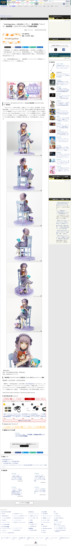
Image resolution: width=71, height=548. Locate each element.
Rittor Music (31, 511)
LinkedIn (40, 47)
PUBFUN (56, 520)
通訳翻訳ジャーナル (47, 518)
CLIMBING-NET (33, 526)
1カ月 (68, 18)
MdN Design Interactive (47, 528)
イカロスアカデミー (47, 522)
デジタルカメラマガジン (6, 528)
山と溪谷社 (31, 522)
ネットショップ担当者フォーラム (20, 515)
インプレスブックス (18, 528)
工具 (48, 6)
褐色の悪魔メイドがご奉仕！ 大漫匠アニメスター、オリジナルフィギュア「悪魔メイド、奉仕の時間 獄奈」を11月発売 (62, 150)
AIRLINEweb (45, 513)
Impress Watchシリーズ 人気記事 (60, 176)
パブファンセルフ (58, 521)
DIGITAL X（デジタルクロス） (20, 522)
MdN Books (45, 526)
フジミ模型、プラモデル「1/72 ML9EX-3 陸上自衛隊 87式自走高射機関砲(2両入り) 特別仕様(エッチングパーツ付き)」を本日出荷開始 (62, 91)
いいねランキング (65, 56)
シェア (19, 47)
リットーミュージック (34, 513)
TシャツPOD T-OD (34, 518)
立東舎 (31, 520)
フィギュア (26, 6)
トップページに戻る (24, 502)
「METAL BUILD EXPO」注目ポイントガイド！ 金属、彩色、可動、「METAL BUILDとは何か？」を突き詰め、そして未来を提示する (62, 233)
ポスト (8, 47)
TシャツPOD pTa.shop (60, 525)
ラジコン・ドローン (40, 399)
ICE (54, 511)
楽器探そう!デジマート (34, 515)
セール (56, 6)
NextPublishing (17, 530)
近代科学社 (31, 528)
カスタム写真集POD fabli (60, 528)
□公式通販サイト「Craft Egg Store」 (11, 461)
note (33, 47)
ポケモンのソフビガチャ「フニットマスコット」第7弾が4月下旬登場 (63, 75)
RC (36, 6)
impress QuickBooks (59, 518)
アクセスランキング (57, 16)
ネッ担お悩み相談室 (6, 524)
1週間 (62, 18)
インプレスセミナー (18, 520)
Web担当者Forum (5, 515)
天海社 (56, 513)
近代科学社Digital (33, 530)
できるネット (4, 530)
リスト (13, 47)
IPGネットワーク (57, 524)
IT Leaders (4, 520)
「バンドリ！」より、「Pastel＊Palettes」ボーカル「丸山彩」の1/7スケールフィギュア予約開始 (39, 477)
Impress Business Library (19, 518)
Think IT (3, 513)
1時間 (51, 18)
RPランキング (54, 56)
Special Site (55, 39)
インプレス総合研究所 (6, 518)
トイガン (32, 6)
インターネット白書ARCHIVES (8, 532)
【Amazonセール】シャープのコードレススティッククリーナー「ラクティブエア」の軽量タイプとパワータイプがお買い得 (62, 68)
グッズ (40, 6)
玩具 (44, 6)
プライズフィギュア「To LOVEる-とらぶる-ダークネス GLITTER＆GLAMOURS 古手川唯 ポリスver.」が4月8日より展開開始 (62, 113)
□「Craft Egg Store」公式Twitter (9, 463)
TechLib (44, 532)
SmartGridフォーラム (18, 513)
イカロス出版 (44, 511)
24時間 (57, 18)
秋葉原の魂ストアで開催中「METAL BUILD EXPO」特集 (60, 200)
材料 (52, 6)
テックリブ (43, 530)
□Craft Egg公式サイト (7, 459)
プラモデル (19, 6)
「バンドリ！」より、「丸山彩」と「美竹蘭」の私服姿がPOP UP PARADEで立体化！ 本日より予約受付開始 (17, 491)
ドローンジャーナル (6, 522)
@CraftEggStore (30, 383)
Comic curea (57, 515)
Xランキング (55, 54)
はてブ (26, 47)
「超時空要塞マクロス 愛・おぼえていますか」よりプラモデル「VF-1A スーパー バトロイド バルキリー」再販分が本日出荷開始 (62, 84)
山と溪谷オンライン (34, 524)
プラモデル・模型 (8, 399)
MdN (42, 524)
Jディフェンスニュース (47, 515)
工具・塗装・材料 (41, 427)
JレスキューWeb (46, 520)
